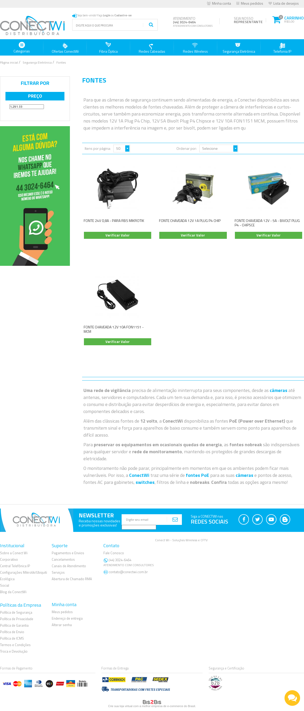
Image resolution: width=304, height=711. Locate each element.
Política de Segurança (16, 612)
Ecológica (7, 578)
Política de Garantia (14, 625)
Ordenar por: (186, 148)
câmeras (278, 390)
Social (4, 585)
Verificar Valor (117, 235)
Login (106, 15)
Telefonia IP (282, 48)
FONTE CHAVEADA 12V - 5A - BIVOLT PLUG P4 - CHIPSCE (267, 223)
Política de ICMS (12, 638)
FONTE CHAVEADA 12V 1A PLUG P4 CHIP (190, 220)
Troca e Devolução (14, 651)
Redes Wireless (195, 48)
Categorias (22, 48)
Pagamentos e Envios (68, 553)
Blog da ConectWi (13, 591)
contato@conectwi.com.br (128, 571)
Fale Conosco (113, 553)
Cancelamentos (63, 559)
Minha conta (221, 3)
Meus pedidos (252, 3)
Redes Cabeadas (152, 48)
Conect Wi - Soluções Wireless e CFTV (181, 540)
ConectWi (139, 475)
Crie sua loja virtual (120, 706)
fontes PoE (197, 475)
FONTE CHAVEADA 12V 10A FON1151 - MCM (114, 329)
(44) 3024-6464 (129, 562)
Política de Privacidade (16, 618)
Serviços (58, 572)
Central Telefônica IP (15, 565)
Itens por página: (98, 148)
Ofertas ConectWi (65, 48)
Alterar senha (62, 624)
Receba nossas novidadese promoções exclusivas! (99, 523)
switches (145, 482)
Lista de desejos (286, 3)
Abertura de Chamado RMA (72, 578)
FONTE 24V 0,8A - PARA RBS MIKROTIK (114, 220)
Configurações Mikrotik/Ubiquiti (23, 572)
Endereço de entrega (67, 618)
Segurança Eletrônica (239, 48)
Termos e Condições (15, 644)
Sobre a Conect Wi (14, 553)
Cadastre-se (123, 15)
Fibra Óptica (108, 48)
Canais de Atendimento (69, 565)
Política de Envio (12, 631)
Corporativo (9, 559)
